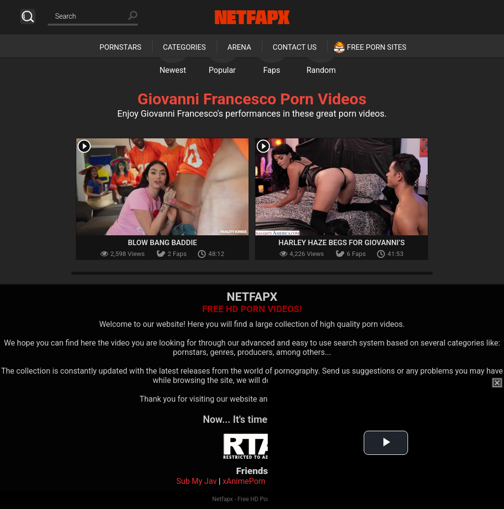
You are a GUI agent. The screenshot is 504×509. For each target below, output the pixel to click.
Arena (239, 47)
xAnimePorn (243, 481)
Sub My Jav (196, 481)
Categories (184, 47)
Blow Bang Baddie (162, 242)
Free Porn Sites (377, 47)
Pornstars (120, 47)
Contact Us (294, 47)
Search (27, 16)
